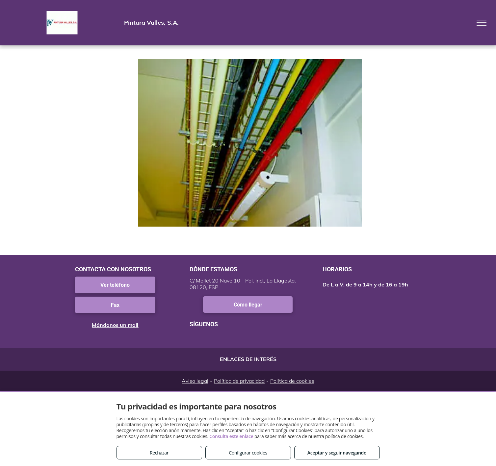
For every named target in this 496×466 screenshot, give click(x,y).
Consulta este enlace (231, 436)
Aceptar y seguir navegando (336, 453)
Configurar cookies (248, 453)
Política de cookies (292, 381)
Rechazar (159, 453)
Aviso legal (195, 381)
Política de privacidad (239, 381)
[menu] (481, 22)
